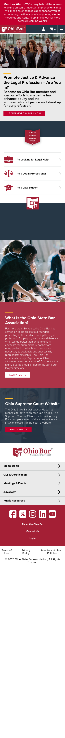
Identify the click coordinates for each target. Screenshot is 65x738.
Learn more (17, 374)
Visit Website (18, 429)
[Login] (43, 29)
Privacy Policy (26, 552)
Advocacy (9, 492)
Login (32, 538)
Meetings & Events (15, 483)
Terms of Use (7, 552)
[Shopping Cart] (52, 29)
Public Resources (14, 500)
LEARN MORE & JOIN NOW (24, 113)
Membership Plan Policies (51, 552)
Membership (11, 466)
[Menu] (61, 29)
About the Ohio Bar (32, 524)
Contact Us (32, 531)
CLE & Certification (15, 474)
